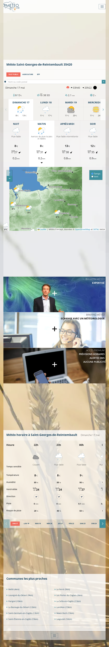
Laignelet (63, 619)
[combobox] (56, 82)
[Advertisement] (57, 36)
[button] (13, 206)
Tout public (13, 74)
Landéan (63, 607)
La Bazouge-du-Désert (21, 607)
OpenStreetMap (82, 229)
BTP (38, 74)
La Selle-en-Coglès (67, 601)
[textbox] (56, 82)
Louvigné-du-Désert (19, 595)
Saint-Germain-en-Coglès (22, 613)
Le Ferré (62, 589)
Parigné (14, 601)
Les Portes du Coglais (68, 595)
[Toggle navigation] (102, 6)
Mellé (12, 589)
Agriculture (27, 74)
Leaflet (42, 229)
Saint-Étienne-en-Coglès (22, 619)
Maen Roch (64, 613)
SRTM (96, 229)
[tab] (15, 524)
